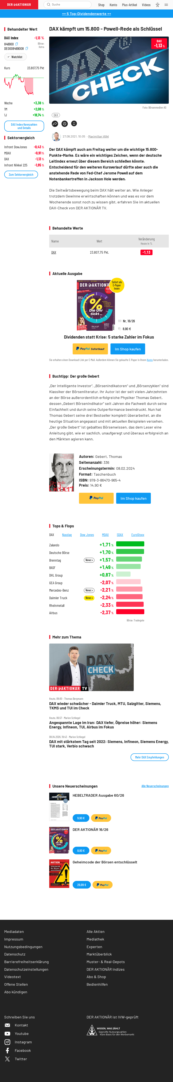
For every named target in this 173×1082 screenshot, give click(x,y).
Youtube (16, 1033)
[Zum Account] (113, 4)
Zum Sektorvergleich (21, 174)
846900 (11, 43)
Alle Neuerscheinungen (155, 786)
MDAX (105, 534)
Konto (150, 360)
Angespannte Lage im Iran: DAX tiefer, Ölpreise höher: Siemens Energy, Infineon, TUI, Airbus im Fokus (103, 724)
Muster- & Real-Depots (106, 961)
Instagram (18, 1042)
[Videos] (146, 4)
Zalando (54, 545)
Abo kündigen (15, 991)
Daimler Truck (58, 598)
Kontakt (16, 1025)
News (89, 560)
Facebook (17, 1050)
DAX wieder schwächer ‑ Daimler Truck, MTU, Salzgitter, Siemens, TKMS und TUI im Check (105, 705)
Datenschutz (14, 954)
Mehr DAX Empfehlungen (149, 757)
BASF (52, 567)
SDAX (120, 534)
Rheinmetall (56, 605)
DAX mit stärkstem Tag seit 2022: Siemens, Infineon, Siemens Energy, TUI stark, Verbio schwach (109, 743)
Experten (94, 946)
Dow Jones (87, 534)
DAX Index (11, 38)
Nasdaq (67, 534)
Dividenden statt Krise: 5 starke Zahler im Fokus (109, 336)
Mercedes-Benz (59, 590)
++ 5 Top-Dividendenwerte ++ (86, 13)
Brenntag (55, 560)
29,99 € (81, 885)
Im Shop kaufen (128, 349)
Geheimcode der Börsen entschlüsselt (105, 862)
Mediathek (95, 939)
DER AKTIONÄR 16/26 (90, 829)
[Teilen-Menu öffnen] (55, 124)
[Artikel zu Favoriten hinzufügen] (74, 123)
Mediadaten (14, 931)
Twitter (15, 1058)
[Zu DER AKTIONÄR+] (129, 4)
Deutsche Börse (59, 552)
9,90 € (81, 818)
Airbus (53, 613)
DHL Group (56, 575)
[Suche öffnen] (49, 4)
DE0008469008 (16, 48)
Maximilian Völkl (98, 136)
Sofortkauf (90, 349)
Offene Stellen (16, 984)
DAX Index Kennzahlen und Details (24, 126)
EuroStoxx (137, 534)
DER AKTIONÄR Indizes (106, 969)
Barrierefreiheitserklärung (26, 961)
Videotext (12, 976)
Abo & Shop (96, 976)
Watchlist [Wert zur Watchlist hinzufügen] (16, 57)
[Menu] (167, 4)
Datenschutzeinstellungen (26, 969)
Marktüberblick (99, 954)
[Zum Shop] (101, 4)
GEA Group (56, 583)
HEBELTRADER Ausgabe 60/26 (98, 795)
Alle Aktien (96, 931)
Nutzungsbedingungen (23, 946)
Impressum (13, 939)
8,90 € (81, 850)
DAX (56, 115)
